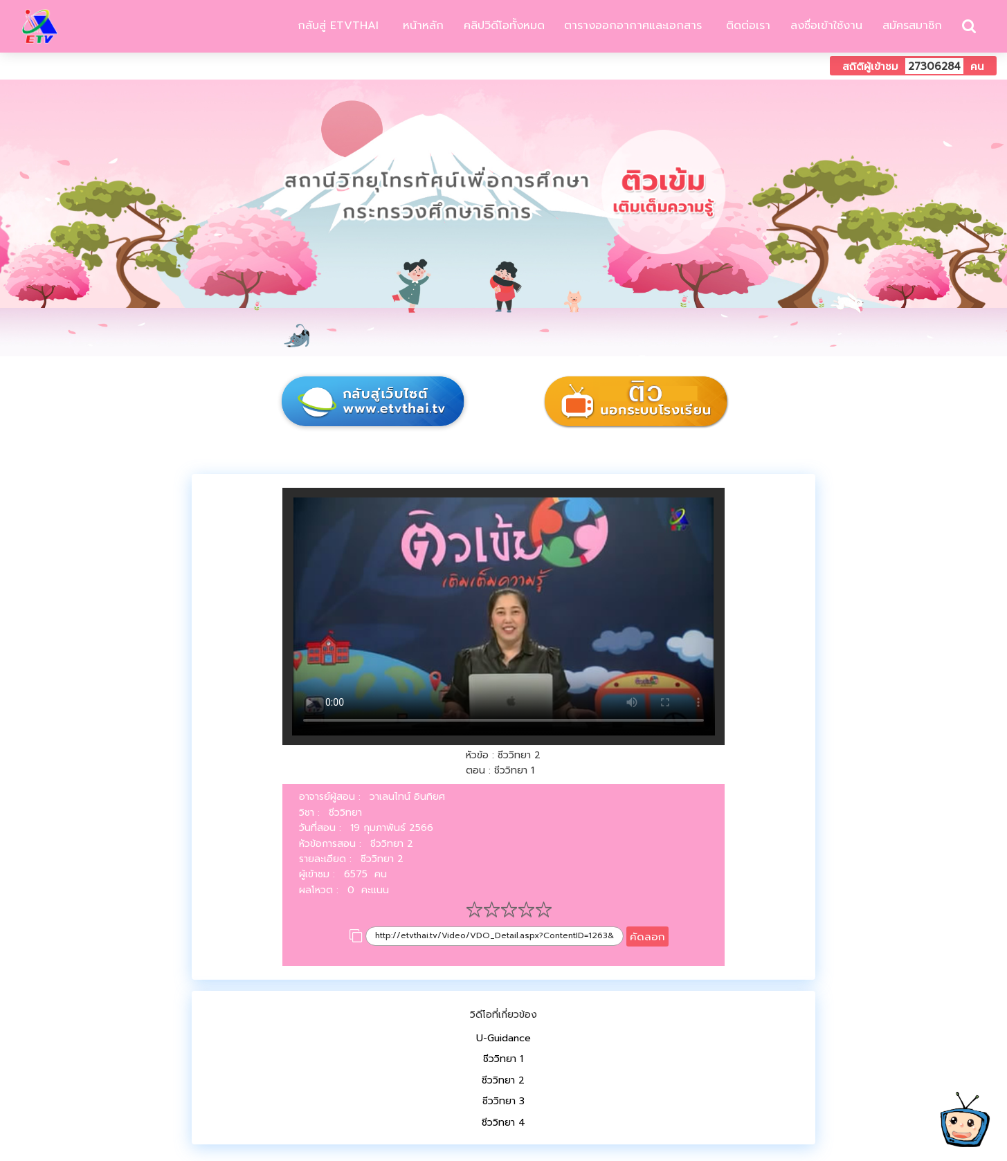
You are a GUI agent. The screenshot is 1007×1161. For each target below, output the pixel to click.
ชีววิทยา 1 (503, 1059)
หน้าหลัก (421, 25)
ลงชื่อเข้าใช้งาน (826, 25)
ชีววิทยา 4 (503, 1122)
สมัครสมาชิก (912, 25)
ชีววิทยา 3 (503, 1101)
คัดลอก (647, 936)
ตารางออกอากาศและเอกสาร (633, 25)
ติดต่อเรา (746, 25)
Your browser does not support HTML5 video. (503, 616)
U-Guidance (503, 1038)
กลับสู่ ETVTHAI (336, 25)
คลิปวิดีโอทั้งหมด (504, 25)
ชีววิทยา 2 (503, 1080)
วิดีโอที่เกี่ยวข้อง (503, 1014)
